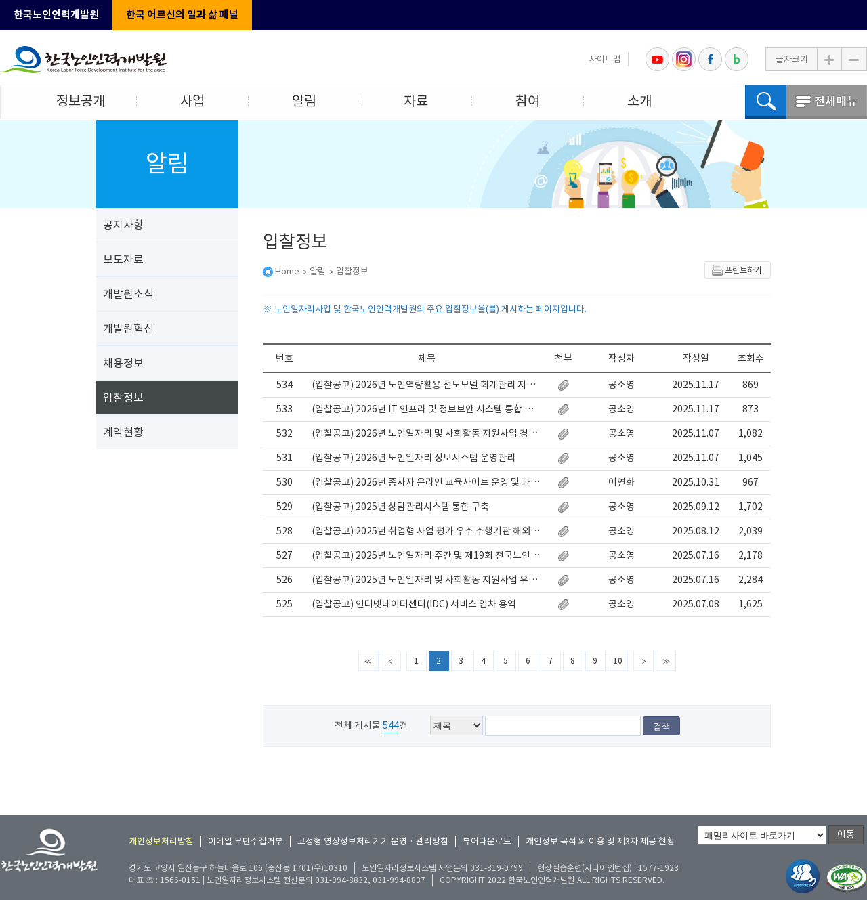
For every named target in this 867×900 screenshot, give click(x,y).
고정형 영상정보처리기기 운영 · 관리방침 (372, 841)
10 (617, 661)
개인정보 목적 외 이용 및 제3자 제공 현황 (600, 841)
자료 (416, 101)
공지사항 (123, 225)
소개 (639, 101)
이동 (846, 834)
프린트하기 (736, 270)
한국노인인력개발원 (56, 14)
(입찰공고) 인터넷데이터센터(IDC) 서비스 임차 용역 (414, 604)
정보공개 (80, 101)
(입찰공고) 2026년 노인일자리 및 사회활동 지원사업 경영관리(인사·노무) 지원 (427, 433)
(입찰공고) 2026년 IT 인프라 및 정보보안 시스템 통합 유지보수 (427, 409)
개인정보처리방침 (161, 841)
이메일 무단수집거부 (245, 841)
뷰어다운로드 (487, 841)
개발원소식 (128, 294)
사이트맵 (605, 59)
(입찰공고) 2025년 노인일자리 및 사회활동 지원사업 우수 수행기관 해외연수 (427, 580)
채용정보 (123, 363)
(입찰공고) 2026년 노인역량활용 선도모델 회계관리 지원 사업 (427, 385)
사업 (192, 101)
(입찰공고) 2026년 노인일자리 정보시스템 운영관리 (413, 458)
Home (287, 271)
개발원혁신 (128, 328)
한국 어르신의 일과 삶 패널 (182, 14)
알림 (304, 101)
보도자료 (123, 259)
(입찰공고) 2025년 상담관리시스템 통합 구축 (400, 506)
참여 (527, 101)
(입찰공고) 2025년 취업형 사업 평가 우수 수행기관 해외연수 (427, 531)
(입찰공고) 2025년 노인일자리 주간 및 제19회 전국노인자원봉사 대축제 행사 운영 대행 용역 (427, 555)
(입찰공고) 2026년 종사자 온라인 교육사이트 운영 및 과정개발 (427, 482)
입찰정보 (123, 397)
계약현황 (123, 432)
